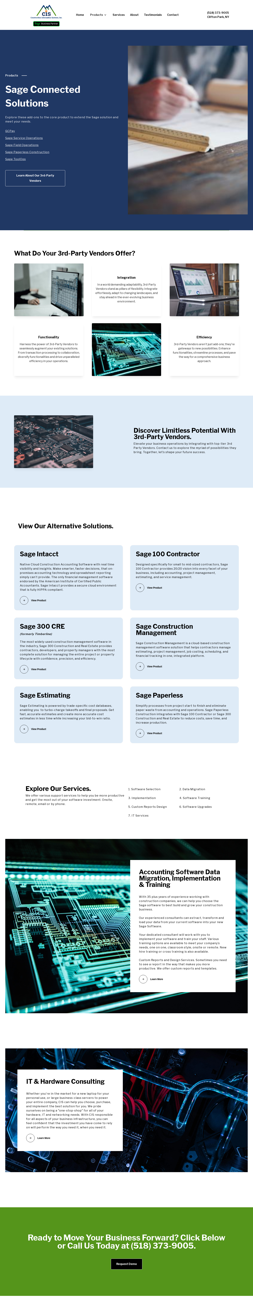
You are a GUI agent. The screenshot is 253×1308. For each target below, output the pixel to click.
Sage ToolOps (15, 159)
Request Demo (126, 1264)
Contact (173, 15)
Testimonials (153, 15)
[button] (98, 15)
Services (119, 15)
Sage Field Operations (22, 145)
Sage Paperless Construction (27, 152)
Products (11, 75)
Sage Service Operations (24, 138)
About (134, 15)
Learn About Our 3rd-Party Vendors (35, 178)
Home (80, 15)
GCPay (10, 131)
